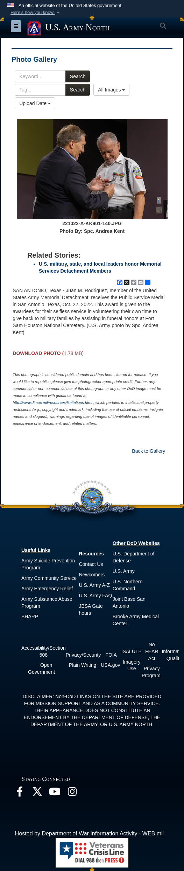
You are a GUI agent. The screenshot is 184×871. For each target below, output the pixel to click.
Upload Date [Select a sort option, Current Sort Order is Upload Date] (35, 103)
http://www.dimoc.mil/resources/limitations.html (52, 402)
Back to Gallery (148, 451)
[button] (35, 12)
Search (77, 76)
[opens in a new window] (19, 793)
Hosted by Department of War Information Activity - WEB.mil (89, 833)
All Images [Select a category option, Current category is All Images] (111, 90)
